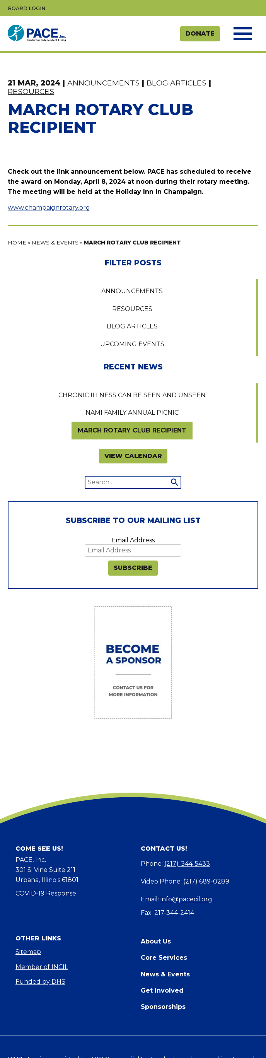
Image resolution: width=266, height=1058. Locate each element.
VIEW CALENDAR (133, 456)
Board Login (26, 8)
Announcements (132, 291)
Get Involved (162, 990)
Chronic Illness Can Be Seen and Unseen (132, 395)
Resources (132, 309)
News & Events (55, 242)
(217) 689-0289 (206, 881)
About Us (156, 941)
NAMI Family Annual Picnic (132, 412)
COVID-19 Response (45, 893)
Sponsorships (163, 1006)
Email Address (133, 540)
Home (17, 242)
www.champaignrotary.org (49, 207)
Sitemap (28, 951)
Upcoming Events (132, 344)
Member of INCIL (41, 967)
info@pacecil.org (186, 899)
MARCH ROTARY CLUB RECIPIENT (132, 430)
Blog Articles (132, 326)
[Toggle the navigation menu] (242, 33)
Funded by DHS (40, 981)
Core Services (164, 957)
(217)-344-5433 (187, 863)
